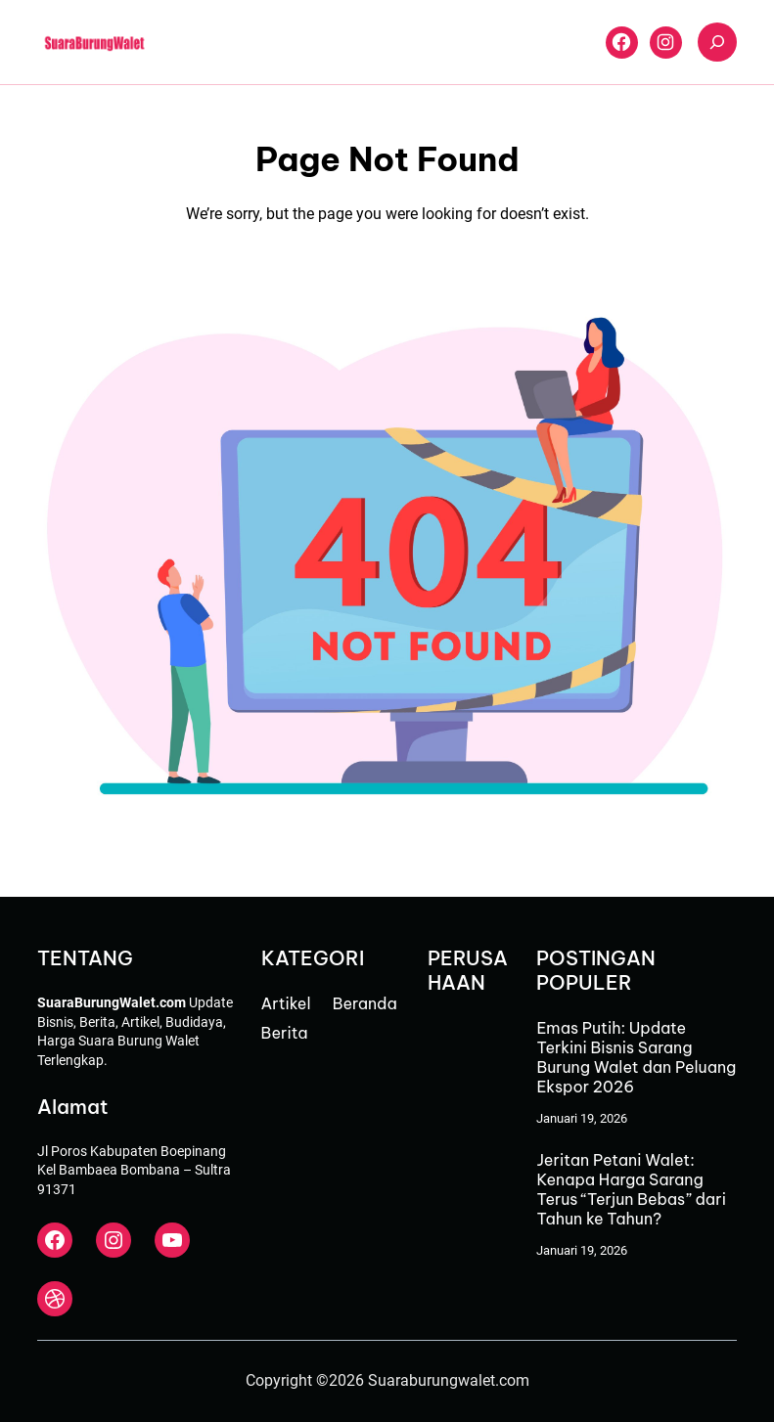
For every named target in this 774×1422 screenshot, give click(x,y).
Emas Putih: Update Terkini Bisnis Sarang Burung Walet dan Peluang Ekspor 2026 (636, 1057)
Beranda (365, 1003)
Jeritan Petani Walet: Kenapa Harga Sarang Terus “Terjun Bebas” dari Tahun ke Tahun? (631, 1189)
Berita (284, 1033)
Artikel (286, 1003)
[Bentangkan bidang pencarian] (717, 42)
